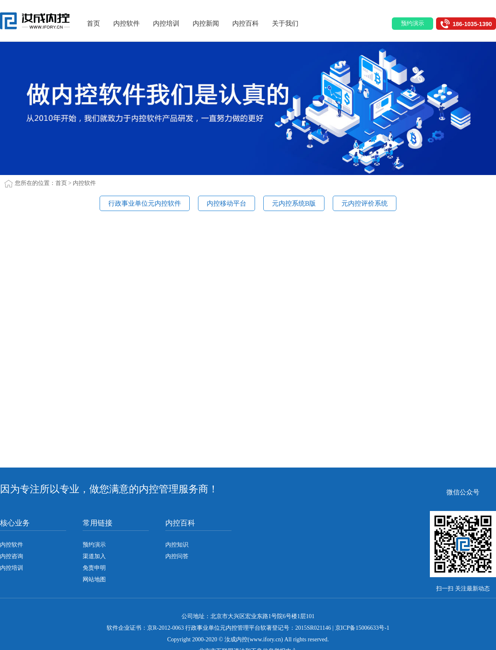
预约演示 (94, 545)
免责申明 (94, 568)
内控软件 (129, 23)
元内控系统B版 (294, 203)
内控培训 (169, 23)
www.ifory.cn (265, 639)
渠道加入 (94, 556)
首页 (96, 23)
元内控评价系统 (364, 203)
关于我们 (288, 23)
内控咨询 (11, 556)
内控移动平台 (226, 203)
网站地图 (94, 579)
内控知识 (176, 545)
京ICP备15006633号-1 (362, 628)
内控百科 (248, 23)
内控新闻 (209, 23)
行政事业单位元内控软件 (144, 203)
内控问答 (176, 556)
